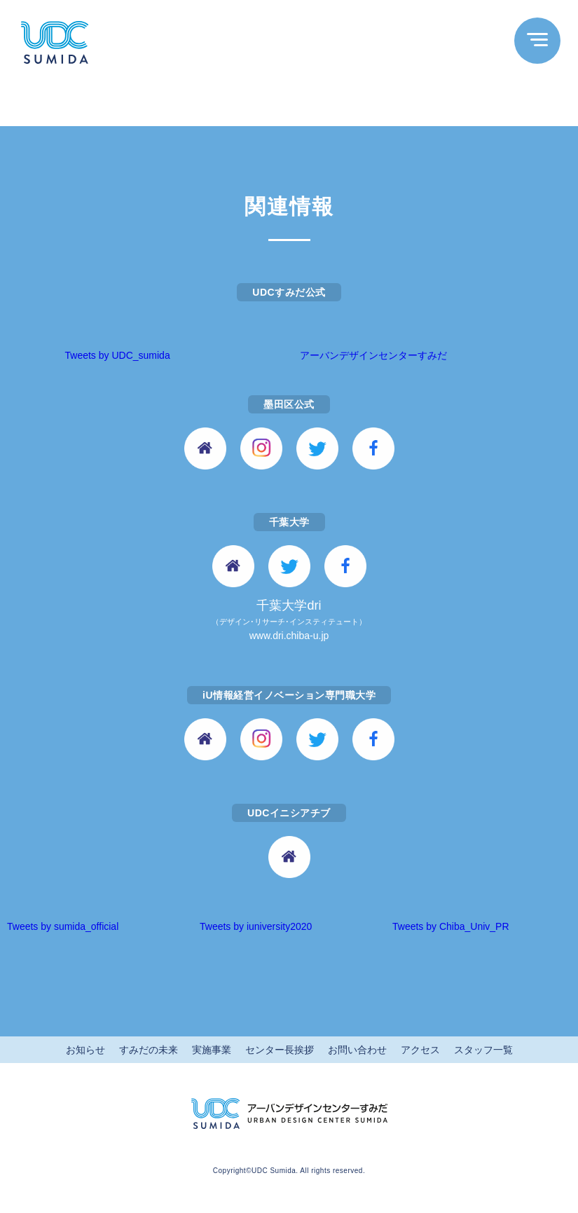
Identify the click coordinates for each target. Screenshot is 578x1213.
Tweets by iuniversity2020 (256, 926)
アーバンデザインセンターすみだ (373, 355)
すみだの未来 (148, 1049)
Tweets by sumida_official (62, 926)
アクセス (420, 1049)
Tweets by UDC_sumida (117, 355)
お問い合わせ (357, 1049)
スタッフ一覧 (483, 1049)
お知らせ (85, 1049)
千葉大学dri (289, 621)
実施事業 (211, 1049)
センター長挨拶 (279, 1049)
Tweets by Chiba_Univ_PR (450, 926)
